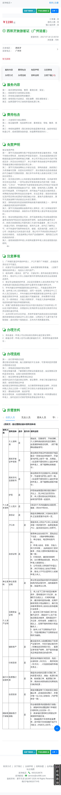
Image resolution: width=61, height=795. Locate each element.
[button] (7, 2)
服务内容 (9, 70)
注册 (57, 3)
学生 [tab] (51, 417)
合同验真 (51, 766)
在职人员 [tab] (7, 417)
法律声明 (29, 766)
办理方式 (9, 75)
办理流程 (22, 75)
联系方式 (7, 766)
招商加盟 (40, 766)
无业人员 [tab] (22, 417)
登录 (51, 3)
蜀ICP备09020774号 (30, 781)
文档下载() (49, 75)
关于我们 (18, 766)
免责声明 (35, 70)
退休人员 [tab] (38, 417)
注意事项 (48, 70)
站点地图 (30, 769)
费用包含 (22, 70)
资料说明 (35, 75)
